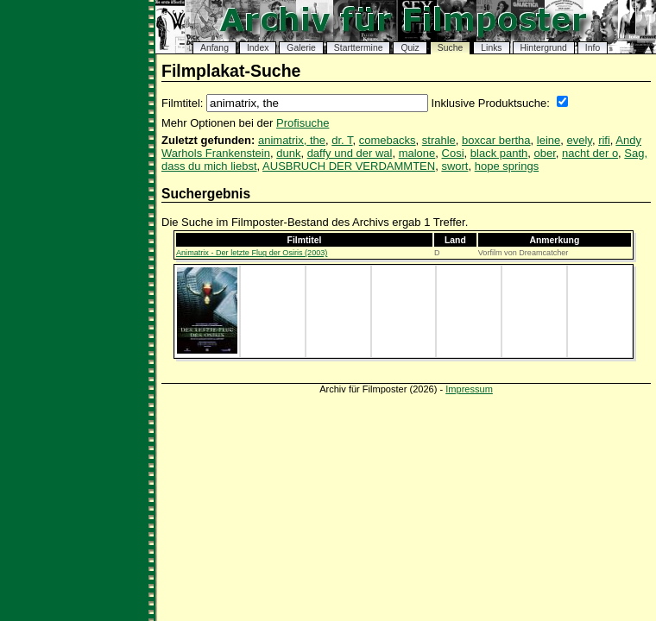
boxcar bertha (496, 140)
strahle (439, 140)
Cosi (453, 153)
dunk (288, 153)
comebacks (387, 140)
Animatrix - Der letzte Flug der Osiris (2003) (251, 252)
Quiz (410, 48)
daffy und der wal (350, 153)
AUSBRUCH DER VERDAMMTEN (348, 166)
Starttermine (358, 48)
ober (545, 153)
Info (592, 48)
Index (257, 48)
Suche (450, 48)
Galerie (301, 48)
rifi (604, 140)
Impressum (469, 389)
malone (417, 153)
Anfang (214, 48)
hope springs (507, 166)
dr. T (341, 140)
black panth (499, 153)
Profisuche (302, 122)
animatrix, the (291, 140)
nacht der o (590, 153)
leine (548, 140)
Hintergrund (543, 48)
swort (454, 166)
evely (579, 140)
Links (491, 48)
